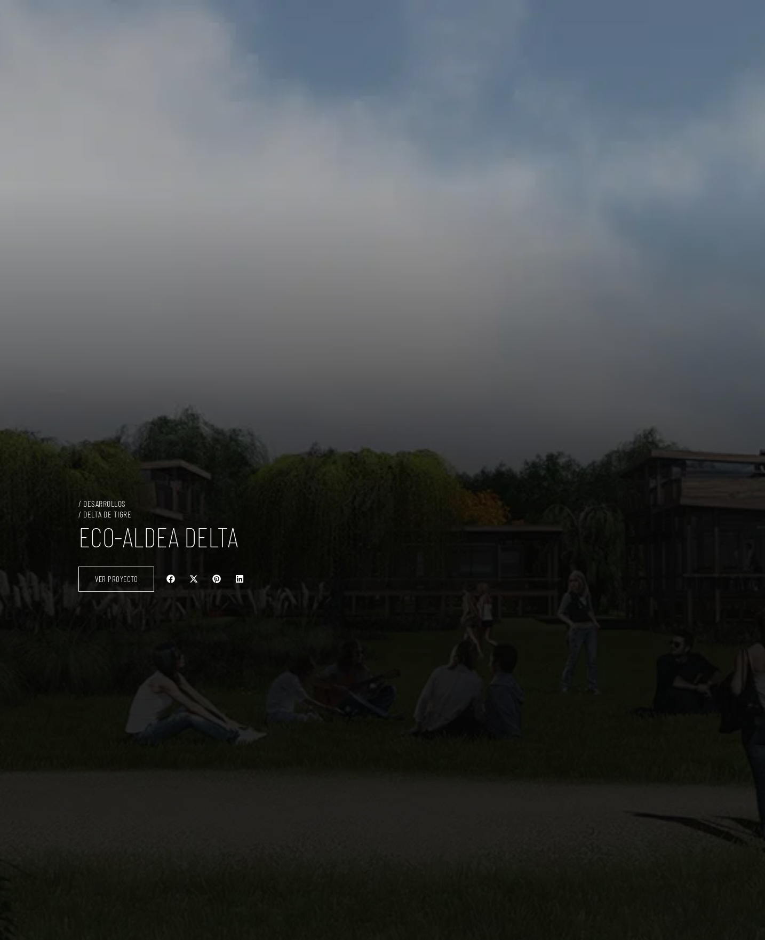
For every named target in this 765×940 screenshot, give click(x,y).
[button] (171, 579)
